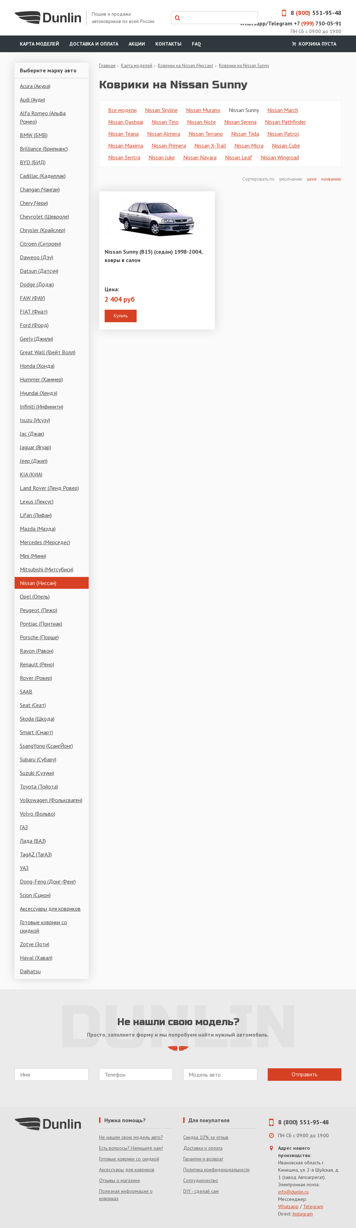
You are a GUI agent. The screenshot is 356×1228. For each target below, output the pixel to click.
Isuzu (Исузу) (35, 420)
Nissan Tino (165, 121)
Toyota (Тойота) (39, 786)
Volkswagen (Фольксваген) (51, 800)
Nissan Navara (200, 157)
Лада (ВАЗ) (33, 840)
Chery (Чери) (34, 202)
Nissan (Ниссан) (38, 582)
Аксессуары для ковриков (50, 908)
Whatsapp (288, 1206)
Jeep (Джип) (34, 460)
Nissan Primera (169, 145)
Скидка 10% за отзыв (205, 1137)
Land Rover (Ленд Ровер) (49, 487)
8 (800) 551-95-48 (303, 1122)
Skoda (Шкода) (37, 718)
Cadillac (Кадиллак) (43, 175)
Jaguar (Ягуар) (35, 447)
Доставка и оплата (94, 44)
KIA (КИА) (31, 474)
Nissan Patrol (283, 133)
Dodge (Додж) (37, 284)
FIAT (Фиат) (34, 311)
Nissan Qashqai (125, 121)
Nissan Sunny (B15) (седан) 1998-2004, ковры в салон (153, 255)
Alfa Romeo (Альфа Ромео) (43, 117)
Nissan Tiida (245, 133)
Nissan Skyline (161, 109)
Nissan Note (201, 121)
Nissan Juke (161, 157)
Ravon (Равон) (37, 650)
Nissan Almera (163, 133)
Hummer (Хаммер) (41, 379)
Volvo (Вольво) (37, 813)
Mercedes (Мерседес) (45, 542)
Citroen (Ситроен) (40, 243)
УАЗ (24, 867)
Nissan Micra (249, 145)
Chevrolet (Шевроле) (44, 216)
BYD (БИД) (33, 162)
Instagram (302, 1214)
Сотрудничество (200, 1180)
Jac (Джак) (32, 433)
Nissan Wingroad (280, 157)
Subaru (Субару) (38, 759)
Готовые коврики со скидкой (43, 926)
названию (331, 179)
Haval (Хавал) (36, 957)
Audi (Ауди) (32, 99)
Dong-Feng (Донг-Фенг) (48, 881)
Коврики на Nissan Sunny (244, 66)
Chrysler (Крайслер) (42, 230)
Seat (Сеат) (33, 705)
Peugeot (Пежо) (38, 610)
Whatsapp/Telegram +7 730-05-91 (290, 23)
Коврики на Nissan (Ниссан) (185, 66)
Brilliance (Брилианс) (44, 148)
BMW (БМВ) (34, 135)
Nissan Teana (123, 133)
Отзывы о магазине (119, 1180)
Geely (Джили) (36, 338)
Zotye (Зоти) (34, 944)
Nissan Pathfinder (285, 121)
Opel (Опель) (35, 596)
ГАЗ (24, 827)
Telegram (313, 1206)
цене (312, 179)
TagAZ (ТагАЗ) (36, 854)
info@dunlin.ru (293, 1192)
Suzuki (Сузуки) (37, 772)
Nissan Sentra (124, 157)
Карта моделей (39, 44)
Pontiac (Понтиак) (41, 623)
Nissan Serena (240, 121)
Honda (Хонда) (37, 365)
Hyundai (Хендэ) (38, 392)
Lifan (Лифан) (36, 515)
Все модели (122, 109)
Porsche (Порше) (39, 637)
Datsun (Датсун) (39, 270)
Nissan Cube (286, 145)
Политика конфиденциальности (216, 1169)
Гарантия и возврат (203, 1159)
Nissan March (282, 109)
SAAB (26, 691)
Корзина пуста (313, 44)
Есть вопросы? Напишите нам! (131, 1148)
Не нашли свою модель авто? (131, 1137)
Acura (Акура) (35, 85)
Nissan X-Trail (210, 145)
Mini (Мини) (33, 555)
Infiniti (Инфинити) (41, 406)
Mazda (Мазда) (38, 528)
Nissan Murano (203, 109)
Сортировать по (259, 179)
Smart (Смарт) (36, 732)
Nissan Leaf (238, 157)
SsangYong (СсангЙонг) (46, 745)
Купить (121, 315)
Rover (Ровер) (36, 677)
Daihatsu (30, 971)
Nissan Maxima (125, 145)
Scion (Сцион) (35, 895)
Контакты (168, 44)
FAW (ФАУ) (32, 297)
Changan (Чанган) (40, 189)
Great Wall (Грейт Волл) (47, 352)
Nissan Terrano (205, 133)
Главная (107, 66)
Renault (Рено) (37, 664)
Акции (137, 44)
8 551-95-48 (309, 13)
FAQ (196, 44)
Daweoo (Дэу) (36, 257)
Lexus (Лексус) (37, 501)
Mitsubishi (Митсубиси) (46, 569)
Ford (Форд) (34, 325)
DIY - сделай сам (201, 1191)
